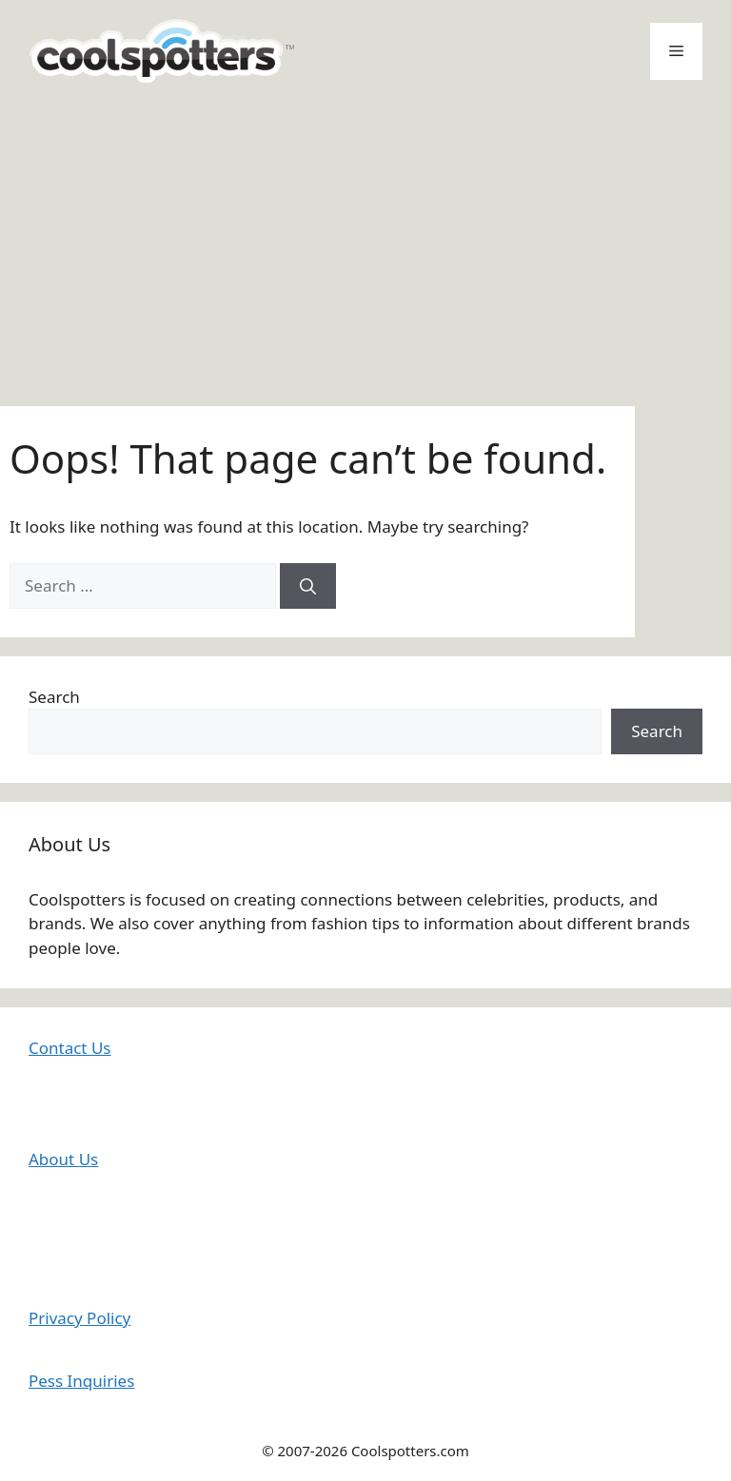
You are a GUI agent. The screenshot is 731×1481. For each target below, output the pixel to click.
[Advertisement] (365, 244)
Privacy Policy (79, 1318)
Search (54, 697)
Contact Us (70, 1048)
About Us (63, 1159)
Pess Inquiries (81, 1381)
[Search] (308, 586)
